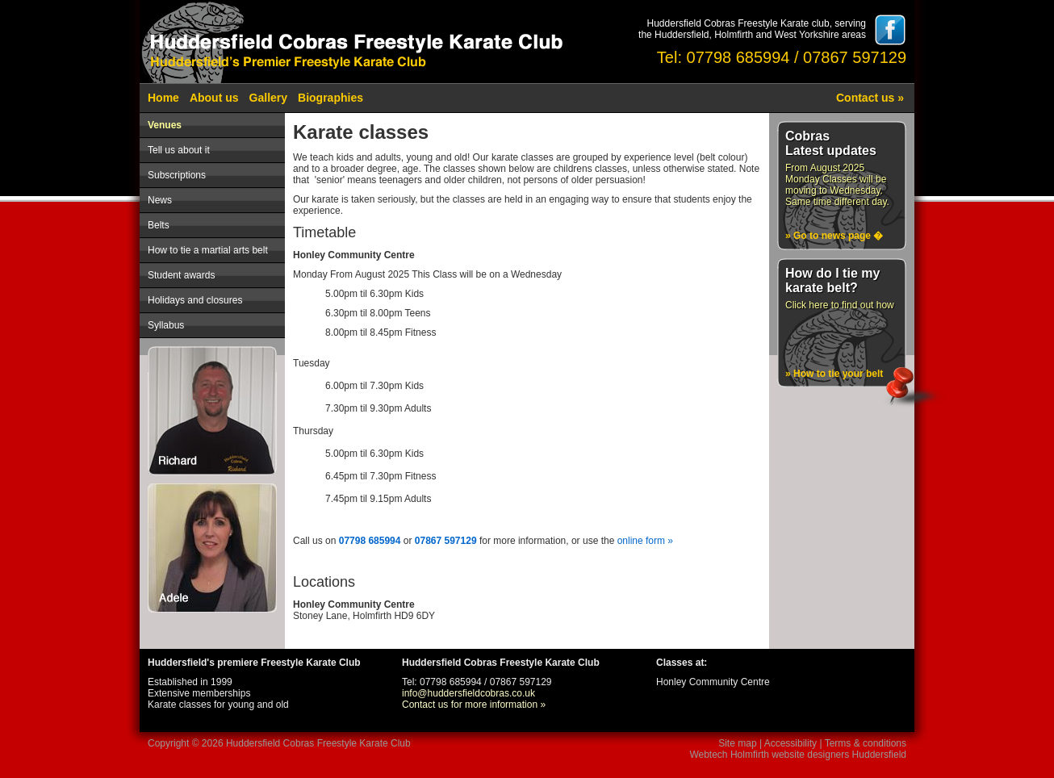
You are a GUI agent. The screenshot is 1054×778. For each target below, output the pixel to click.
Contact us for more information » (474, 704)
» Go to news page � (834, 235)
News (160, 200)
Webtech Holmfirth (728, 754)
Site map (737, 743)
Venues (165, 125)
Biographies (330, 97)
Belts (158, 225)
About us (214, 97)
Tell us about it (179, 150)
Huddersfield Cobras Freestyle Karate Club (318, 743)
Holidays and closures (195, 300)
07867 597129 (446, 540)
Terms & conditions (865, 743)
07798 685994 (370, 540)
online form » (645, 540)
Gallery (268, 97)
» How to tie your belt (834, 373)
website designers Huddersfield (839, 754)
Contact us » (870, 97)
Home (163, 97)
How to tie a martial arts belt (208, 250)
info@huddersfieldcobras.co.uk (468, 693)
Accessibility (790, 743)
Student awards (181, 275)
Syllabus (166, 325)
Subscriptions (177, 175)
